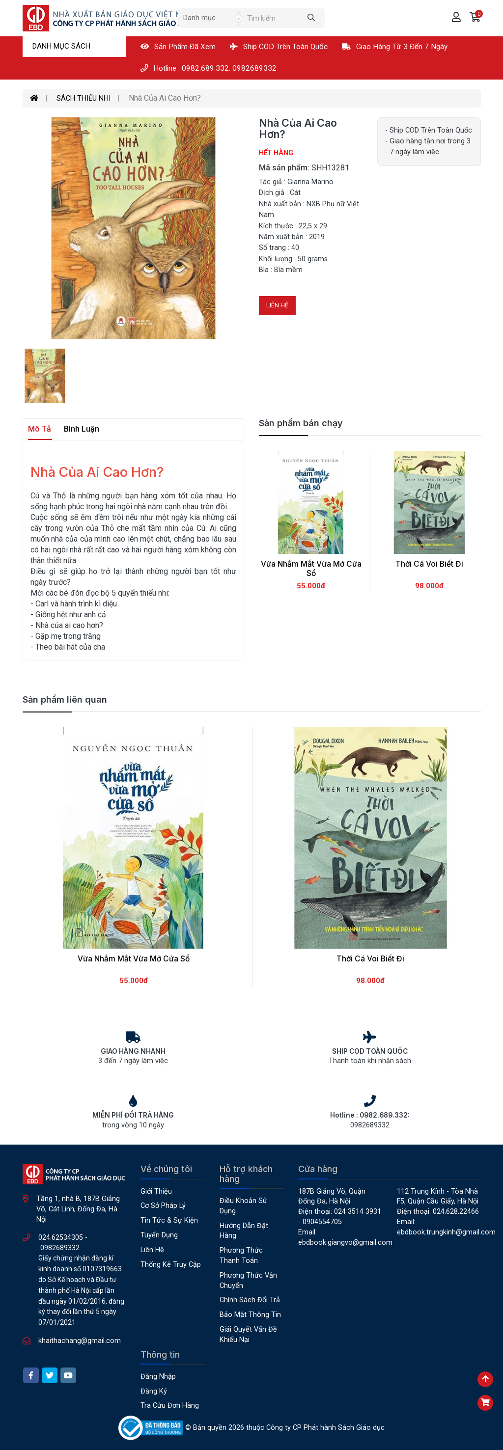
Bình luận (81, 429)
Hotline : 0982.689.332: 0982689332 (208, 68)
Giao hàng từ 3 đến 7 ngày (394, 46)
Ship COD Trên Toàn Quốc (279, 46)
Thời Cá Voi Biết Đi (429, 564)
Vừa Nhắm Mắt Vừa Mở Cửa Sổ (311, 568)
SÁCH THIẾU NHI (83, 98)
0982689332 (60, 1248)
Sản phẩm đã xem (178, 46)
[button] (475, 18)
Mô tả (39, 429)
